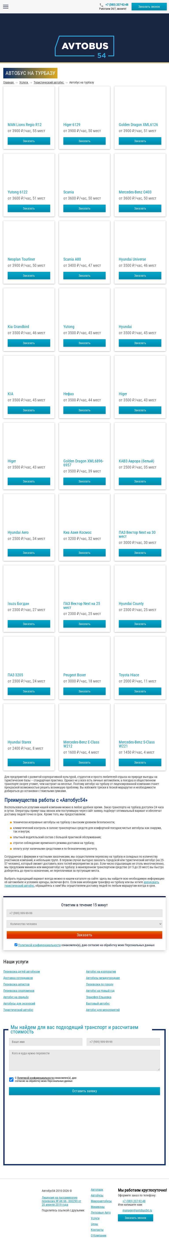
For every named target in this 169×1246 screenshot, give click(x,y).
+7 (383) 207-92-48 (116, 4)
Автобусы (97, 1195)
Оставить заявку (84, 1091)
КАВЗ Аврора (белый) (136, 461)
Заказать (29, 141)
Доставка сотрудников (18, 978)
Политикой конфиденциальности (39, 945)
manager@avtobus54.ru (137, 1210)
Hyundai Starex (19, 742)
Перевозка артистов (16, 984)
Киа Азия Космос (77, 532)
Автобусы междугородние (103, 978)
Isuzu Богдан (18, 604)
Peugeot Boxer (74, 675)
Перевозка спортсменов (18, 990)
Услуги (95, 1218)
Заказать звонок (149, 6)
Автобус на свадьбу (16, 997)
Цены (94, 1224)
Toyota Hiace (129, 675)
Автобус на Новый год (100, 990)
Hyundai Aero (18, 532)
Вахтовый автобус (98, 1003)
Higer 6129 (71, 125)
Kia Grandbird (18, 327)
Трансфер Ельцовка (98, 997)
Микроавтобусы (101, 1201)
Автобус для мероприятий (103, 1010)
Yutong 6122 (18, 192)
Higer (123, 394)
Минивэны (98, 1207)
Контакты (97, 1229)
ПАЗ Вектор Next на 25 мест (81, 606)
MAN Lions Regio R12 (25, 125)
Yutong (68, 327)
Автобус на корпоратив (101, 971)
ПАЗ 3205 (15, 675)
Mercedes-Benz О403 (135, 192)
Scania (68, 192)
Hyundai (125, 327)
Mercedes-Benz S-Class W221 (137, 744)
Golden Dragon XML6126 (138, 125)
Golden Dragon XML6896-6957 (83, 463)
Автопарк (97, 1189)
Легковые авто (101, 1212)
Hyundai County (131, 604)
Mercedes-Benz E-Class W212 (81, 744)
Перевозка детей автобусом (21, 971)
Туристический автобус (18, 1010)
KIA (10, 394)
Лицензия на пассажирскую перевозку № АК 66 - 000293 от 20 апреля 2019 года (61, 1201)
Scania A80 (72, 259)
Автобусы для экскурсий (19, 1003)
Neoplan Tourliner (21, 259)
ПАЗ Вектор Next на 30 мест (137, 534)
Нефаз (68, 394)
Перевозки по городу (99, 984)
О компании (98, 1235)
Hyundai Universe (132, 259)
